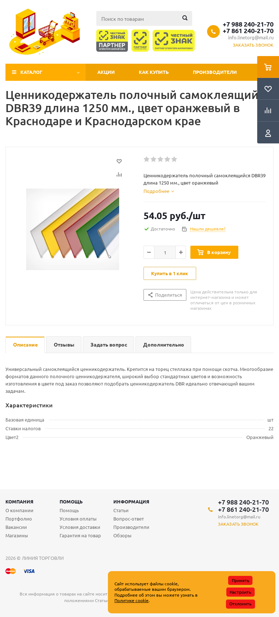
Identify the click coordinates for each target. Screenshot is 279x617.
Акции (106, 72)
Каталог (31, 72)
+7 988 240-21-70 (248, 24)
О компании (19, 510)
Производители (215, 72)
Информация (131, 501)
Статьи (121, 510)
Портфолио (18, 518)
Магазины (16, 535)
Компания (19, 501)
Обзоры (122, 535)
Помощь (71, 501)
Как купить (154, 72)
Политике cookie (131, 600)
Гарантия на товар (80, 535)
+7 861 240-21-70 (248, 30)
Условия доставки (80, 527)
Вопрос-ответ (128, 518)
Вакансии (16, 527)
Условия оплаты (78, 518)
